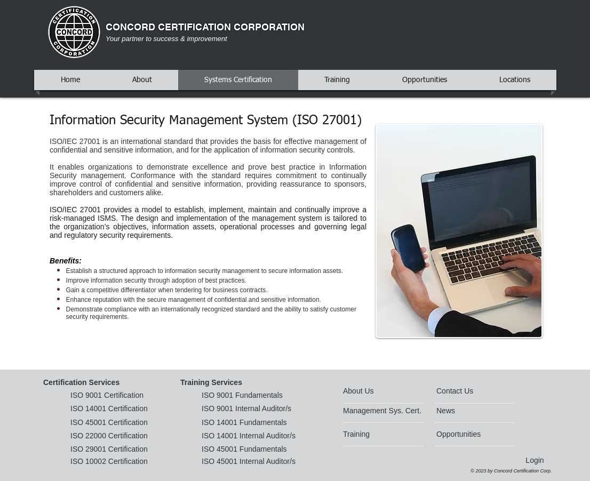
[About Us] (384, 391)
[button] (84, 383)
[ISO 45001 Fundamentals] (252, 450)
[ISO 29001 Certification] (111, 450)
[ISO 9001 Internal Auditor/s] (250, 409)
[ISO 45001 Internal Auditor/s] (258, 462)
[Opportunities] (465, 435)
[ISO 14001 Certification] (111, 409)
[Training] (372, 435)
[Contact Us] (461, 391)
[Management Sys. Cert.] (384, 411)
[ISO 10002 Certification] (111, 462)
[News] (467, 411)
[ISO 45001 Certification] (117, 423)
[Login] (534, 461)
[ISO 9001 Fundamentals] (244, 396)
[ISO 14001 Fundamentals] (246, 423)
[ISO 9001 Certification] (111, 396)
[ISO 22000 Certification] (111, 436)
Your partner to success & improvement (166, 39)
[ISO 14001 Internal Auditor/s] (252, 436)
